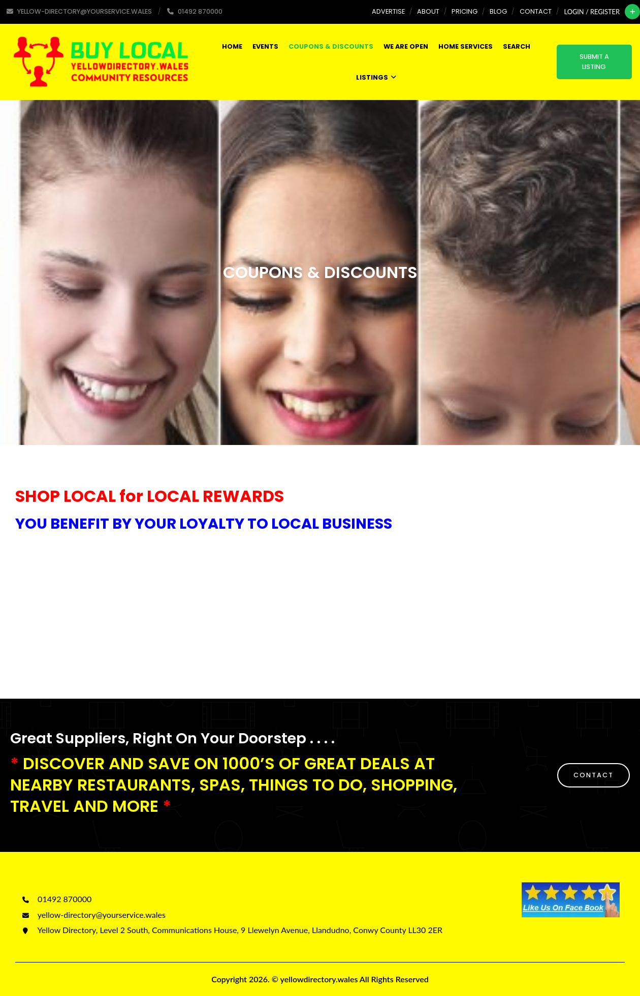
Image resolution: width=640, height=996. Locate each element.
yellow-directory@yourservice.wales (93, 914)
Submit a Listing (594, 61)
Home (232, 46)
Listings (376, 77)
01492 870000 (55, 899)
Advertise (388, 11)
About (428, 11)
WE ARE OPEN (405, 46)
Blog (498, 11)
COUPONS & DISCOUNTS (331, 46)
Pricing (464, 11)
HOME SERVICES (465, 46)
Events (265, 46)
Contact (536, 11)
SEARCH (516, 46)
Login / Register (592, 12)
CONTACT (593, 775)
